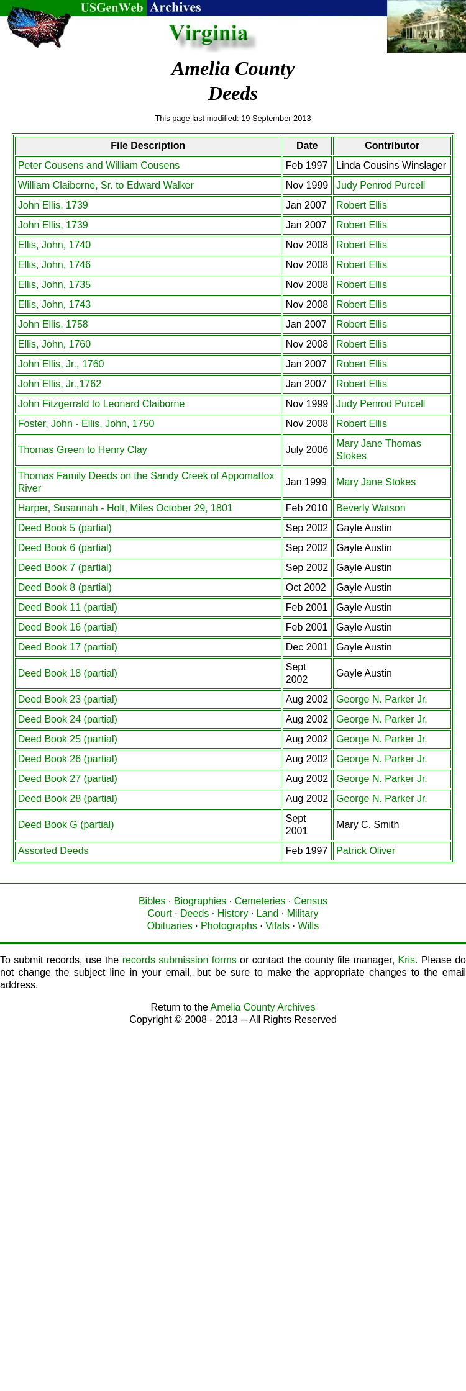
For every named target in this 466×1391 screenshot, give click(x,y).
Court (160, 913)
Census (310, 901)
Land (268, 913)
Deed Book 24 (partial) (67, 719)
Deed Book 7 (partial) (65, 567)
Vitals (277, 926)
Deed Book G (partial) (66, 824)
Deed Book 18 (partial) (67, 673)
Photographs (229, 926)
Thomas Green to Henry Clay (82, 449)
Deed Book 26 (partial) (67, 759)
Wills (308, 926)
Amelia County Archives (263, 1007)
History (233, 913)
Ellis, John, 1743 (54, 304)
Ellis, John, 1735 (54, 284)
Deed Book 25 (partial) (67, 739)
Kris (407, 960)
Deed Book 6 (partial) (65, 547)
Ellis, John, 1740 (54, 245)
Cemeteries (260, 901)
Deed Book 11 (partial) (67, 607)
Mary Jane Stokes (376, 482)
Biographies (200, 901)
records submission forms (179, 960)
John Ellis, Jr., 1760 (61, 364)
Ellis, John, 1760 (54, 344)
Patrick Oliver (365, 850)
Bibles (152, 901)
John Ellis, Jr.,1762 (59, 384)
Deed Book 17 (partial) (67, 647)
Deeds (194, 913)
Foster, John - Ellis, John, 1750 (86, 423)
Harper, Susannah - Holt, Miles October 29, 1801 (125, 508)
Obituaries (170, 926)
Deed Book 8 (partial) (65, 587)
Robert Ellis (361, 205)
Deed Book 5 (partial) (65, 528)
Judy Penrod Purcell (380, 185)
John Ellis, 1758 (53, 324)
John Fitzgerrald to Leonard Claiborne (101, 403)
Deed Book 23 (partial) (67, 699)
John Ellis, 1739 (53, 205)
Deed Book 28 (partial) (67, 798)
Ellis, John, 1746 (54, 264)
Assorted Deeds (53, 850)
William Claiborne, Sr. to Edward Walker (106, 185)
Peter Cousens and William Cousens (99, 165)
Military (303, 913)
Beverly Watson (370, 508)
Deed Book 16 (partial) (67, 627)
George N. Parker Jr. (381, 699)
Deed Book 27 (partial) (67, 778)
